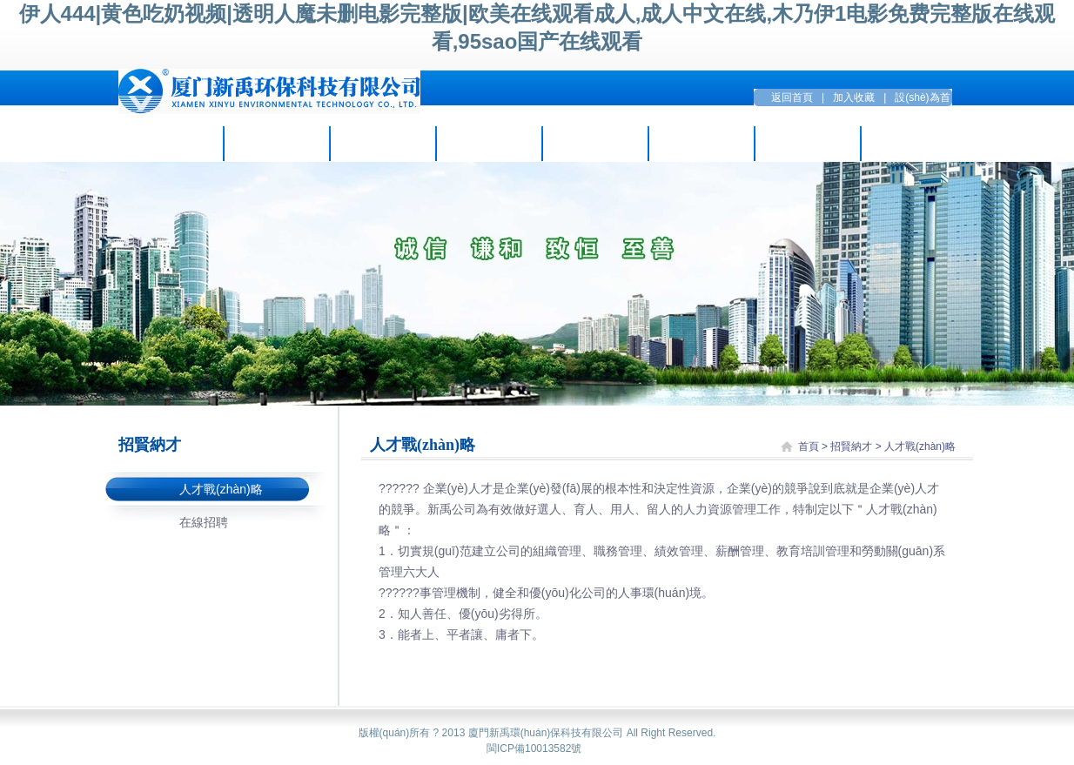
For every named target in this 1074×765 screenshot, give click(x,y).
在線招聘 (203, 522)
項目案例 (489, 144)
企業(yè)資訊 (276, 144)
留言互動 (808, 144)
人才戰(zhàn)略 (221, 489)
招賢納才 (701, 144)
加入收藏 (854, 97)
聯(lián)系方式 (914, 144)
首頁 (808, 446)
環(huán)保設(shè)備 (595, 144)
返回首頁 (792, 97)
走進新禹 (170, 144)
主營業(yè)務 (382, 144)
